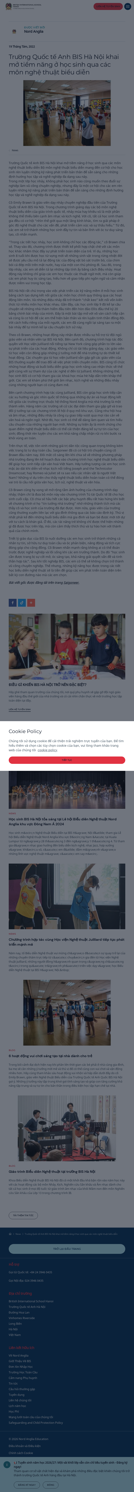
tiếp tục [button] (67, 760)
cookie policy (47, 750)
